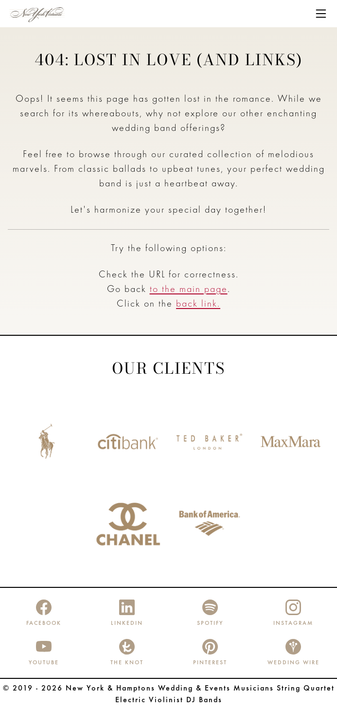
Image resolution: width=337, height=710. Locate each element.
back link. (198, 304)
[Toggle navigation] (321, 13)
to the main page (189, 289)
